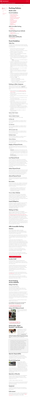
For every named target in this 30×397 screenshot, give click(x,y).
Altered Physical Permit (13, 14)
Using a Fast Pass (12, 32)
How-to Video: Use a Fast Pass (15, 305)
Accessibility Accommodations (15, 256)
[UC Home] (4, 1)
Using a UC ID (12, 33)
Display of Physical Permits (14, 15)
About (6, 5)
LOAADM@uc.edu (11, 273)
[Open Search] (27, 1)
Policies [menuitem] (3, 8)
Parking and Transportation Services (12, 5)
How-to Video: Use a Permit (14, 322)
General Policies (12, 38)
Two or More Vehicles (13, 21)
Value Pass (12, 23)
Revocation (12, 19)
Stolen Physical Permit (13, 20)
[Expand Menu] (29, 3)
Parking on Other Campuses (14, 18)
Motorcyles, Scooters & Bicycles (15, 17)
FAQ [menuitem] (3, 11)
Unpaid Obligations (13, 22)
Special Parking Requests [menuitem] (4, 13)
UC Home (4, 5)
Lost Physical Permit (13, 16)
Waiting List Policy (13, 24)
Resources (19, 5)
